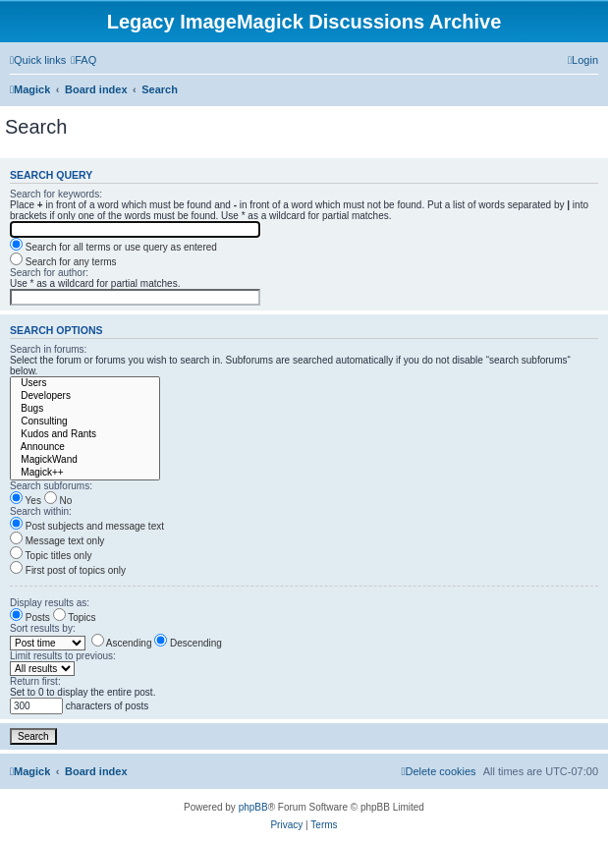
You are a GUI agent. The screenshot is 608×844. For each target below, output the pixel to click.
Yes (25, 500)
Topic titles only (50, 555)
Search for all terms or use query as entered (113, 247)
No (58, 500)
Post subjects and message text (87, 526)
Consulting (85, 422)
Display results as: (49, 602)
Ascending (121, 643)
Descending (188, 643)
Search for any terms (63, 261)
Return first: (35, 681)
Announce (85, 447)
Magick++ (85, 473)
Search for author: (49, 272)
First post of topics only (68, 570)
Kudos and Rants (85, 434)
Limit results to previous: (63, 655)
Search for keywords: (56, 194)
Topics (74, 617)
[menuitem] (83, 60)
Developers (85, 396)
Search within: (41, 511)
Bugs (85, 409)
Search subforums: (51, 485)
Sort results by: (43, 628)
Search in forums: (48, 349)
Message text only (57, 540)
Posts (30, 617)
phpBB (253, 807)
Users (85, 383)
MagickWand (85, 460)
